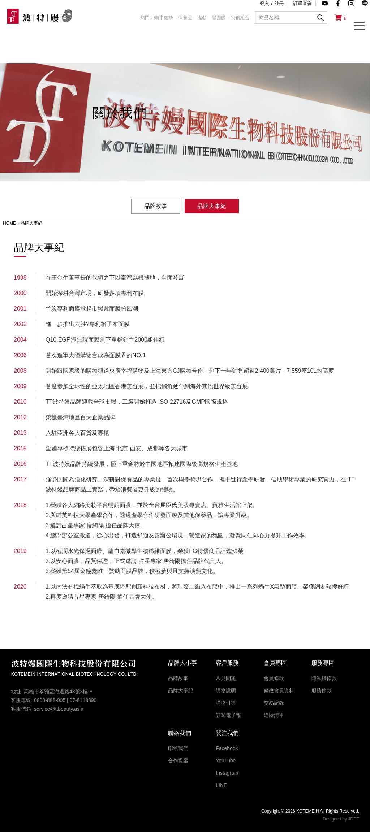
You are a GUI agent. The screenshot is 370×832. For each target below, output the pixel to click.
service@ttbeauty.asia (58, 709)
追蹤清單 (274, 715)
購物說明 (226, 690)
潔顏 (202, 17)
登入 (264, 3)
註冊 (279, 3)
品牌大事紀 (180, 690)
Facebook (227, 748)
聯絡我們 (178, 748)
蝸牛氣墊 (163, 17)
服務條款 (321, 690)
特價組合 (240, 17)
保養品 (185, 17)
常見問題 (226, 678)
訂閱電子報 (228, 715)
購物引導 (226, 703)
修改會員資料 (279, 690)
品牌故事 (155, 206)
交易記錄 (274, 703)
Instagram (227, 773)
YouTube (226, 760)
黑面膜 (219, 17)
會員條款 (274, 678)
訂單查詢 (302, 3)
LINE (221, 785)
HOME (9, 223)
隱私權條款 (324, 678)
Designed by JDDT (341, 819)
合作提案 (178, 760)
